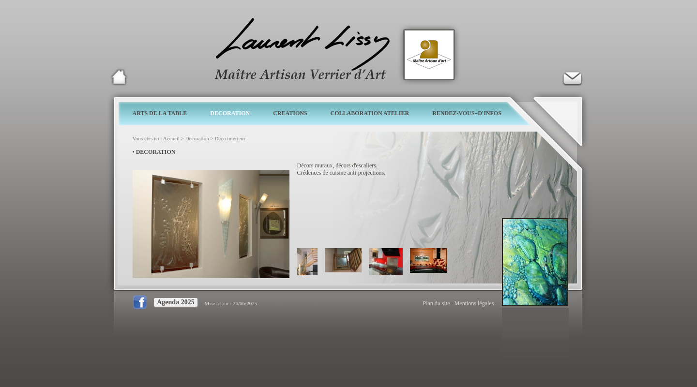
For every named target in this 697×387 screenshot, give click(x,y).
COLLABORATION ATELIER (370, 113)
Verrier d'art (572, 77)
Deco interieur (229, 138)
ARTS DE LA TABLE (160, 113)
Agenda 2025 (175, 302)
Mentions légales (474, 303)
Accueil (171, 138)
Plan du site (436, 303)
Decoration (197, 138)
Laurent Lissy (119, 77)
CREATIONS (290, 113)
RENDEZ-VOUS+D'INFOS (466, 113)
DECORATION (230, 113)
